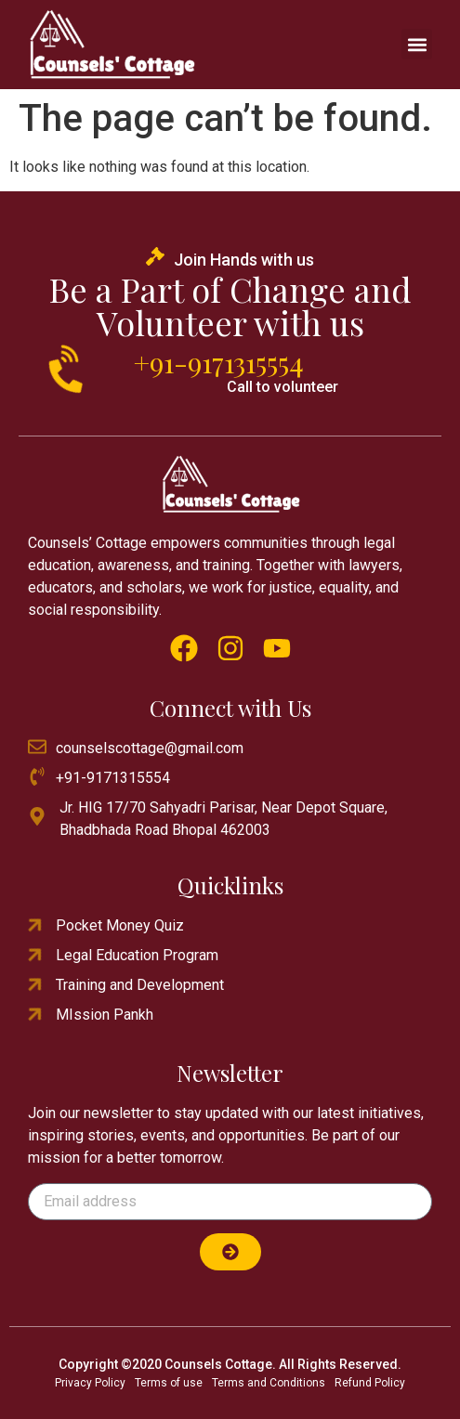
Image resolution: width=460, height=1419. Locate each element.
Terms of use (169, 1382)
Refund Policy (370, 1382)
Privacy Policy (90, 1382)
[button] (416, 44)
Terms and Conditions (268, 1382)
